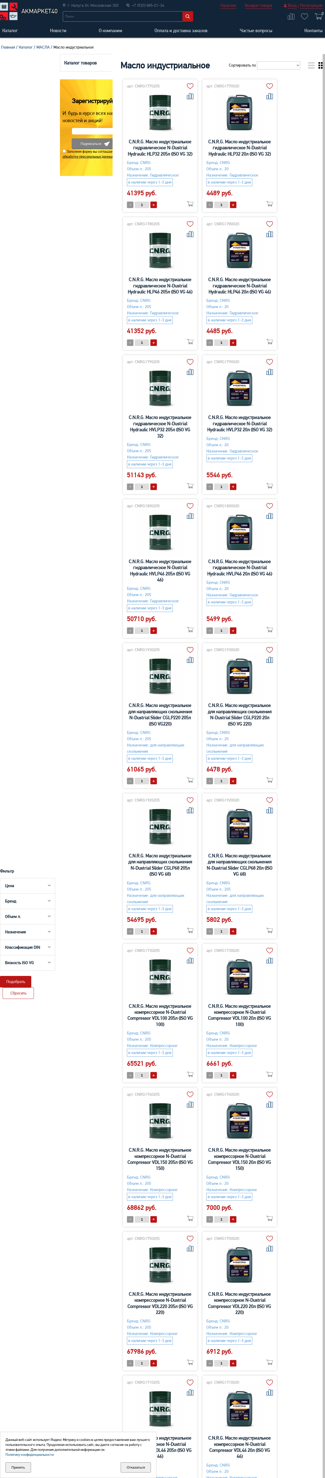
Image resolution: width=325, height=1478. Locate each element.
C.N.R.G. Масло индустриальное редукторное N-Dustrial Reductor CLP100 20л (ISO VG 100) (283, 1162)
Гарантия (228, 5)
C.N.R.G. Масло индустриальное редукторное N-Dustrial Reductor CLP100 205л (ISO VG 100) (203, 1162)
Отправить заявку (205, 1302)
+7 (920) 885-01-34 (187, 1338)
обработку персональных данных (29, 281)
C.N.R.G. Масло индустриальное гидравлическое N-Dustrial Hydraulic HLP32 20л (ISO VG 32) (203, 148)
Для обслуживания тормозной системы (294, 1419)
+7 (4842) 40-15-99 (233, 1338)
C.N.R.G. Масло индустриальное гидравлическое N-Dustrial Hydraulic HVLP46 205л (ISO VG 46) (124, 433)
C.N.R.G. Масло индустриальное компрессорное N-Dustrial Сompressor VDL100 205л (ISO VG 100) (124, 733)
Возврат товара (258, 5)
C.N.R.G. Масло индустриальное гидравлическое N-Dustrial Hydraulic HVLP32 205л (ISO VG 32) (203, 289)
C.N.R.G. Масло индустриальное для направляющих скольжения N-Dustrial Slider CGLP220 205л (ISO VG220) (283, 433)
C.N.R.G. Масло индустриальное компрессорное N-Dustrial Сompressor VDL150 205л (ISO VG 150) (283, 733)
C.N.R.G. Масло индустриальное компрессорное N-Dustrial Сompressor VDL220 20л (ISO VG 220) (283, 877)
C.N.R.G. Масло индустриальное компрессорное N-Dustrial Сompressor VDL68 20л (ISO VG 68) (124, 1165)
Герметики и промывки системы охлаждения (228, 1420)
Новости (58, 30)
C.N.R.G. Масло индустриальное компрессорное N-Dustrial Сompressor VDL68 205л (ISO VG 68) (283, 1021)
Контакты (313, 30)
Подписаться (36, 268)
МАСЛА (43, 47)
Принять (18, 1467)
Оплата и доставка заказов (181, 30)
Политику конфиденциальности (29, 1454)
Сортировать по (263, 65)
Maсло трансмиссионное (91, 1430)
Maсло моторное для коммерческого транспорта (88, 1402)
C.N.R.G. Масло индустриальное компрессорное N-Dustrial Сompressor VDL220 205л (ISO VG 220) (203, 877)
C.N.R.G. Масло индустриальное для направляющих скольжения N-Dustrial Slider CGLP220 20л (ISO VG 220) (124, 583)
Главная (8, 47)
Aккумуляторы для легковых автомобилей (21, 1405)
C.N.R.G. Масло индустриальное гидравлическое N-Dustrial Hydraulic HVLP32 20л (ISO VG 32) (283, 286)
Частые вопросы (256, 30)
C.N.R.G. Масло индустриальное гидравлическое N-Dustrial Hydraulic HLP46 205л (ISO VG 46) (283, 148)
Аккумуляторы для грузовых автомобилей (21, 1420)
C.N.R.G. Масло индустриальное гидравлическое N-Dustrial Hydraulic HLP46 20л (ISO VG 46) (124, 286)
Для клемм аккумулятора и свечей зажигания (297, 1402)
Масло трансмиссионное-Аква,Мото (161, 1428)
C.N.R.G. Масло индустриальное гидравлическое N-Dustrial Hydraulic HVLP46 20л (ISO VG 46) (203, 430)
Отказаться (136, 1467)
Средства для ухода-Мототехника (157, 1414)
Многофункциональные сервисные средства (228, 1405)
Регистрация (311, 5)
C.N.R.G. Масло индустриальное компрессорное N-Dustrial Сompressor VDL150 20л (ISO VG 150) (124, 877)
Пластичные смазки (294, 1430)
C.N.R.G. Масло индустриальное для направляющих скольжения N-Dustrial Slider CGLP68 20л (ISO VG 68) (283, 583)
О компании (110, 30)
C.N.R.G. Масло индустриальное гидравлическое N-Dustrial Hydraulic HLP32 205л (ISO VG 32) (124, 148)
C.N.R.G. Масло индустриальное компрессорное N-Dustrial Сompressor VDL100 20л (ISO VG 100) (203, 733)
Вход (292, 5)
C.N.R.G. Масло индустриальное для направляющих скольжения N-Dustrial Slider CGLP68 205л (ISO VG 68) (204, 583)
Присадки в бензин (225, 1431)
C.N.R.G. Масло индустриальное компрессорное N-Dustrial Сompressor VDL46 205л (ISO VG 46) (124, 1021)
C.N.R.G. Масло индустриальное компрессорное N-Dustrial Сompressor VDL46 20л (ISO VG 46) (203, 1021)
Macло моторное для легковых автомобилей (90, 1419)
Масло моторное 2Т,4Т (159, 1402)
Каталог (10, 30)
